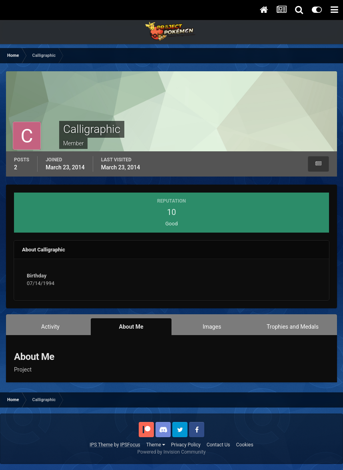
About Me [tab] (131, 326)
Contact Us (218, 445)
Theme (155, 445)
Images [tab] (212, 326)
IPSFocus (130, 445)
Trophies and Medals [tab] (293, 326)
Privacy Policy (186, 445)
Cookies (244, 445)
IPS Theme (101, 445)
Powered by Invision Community (172, 452)
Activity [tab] (50, 326)
